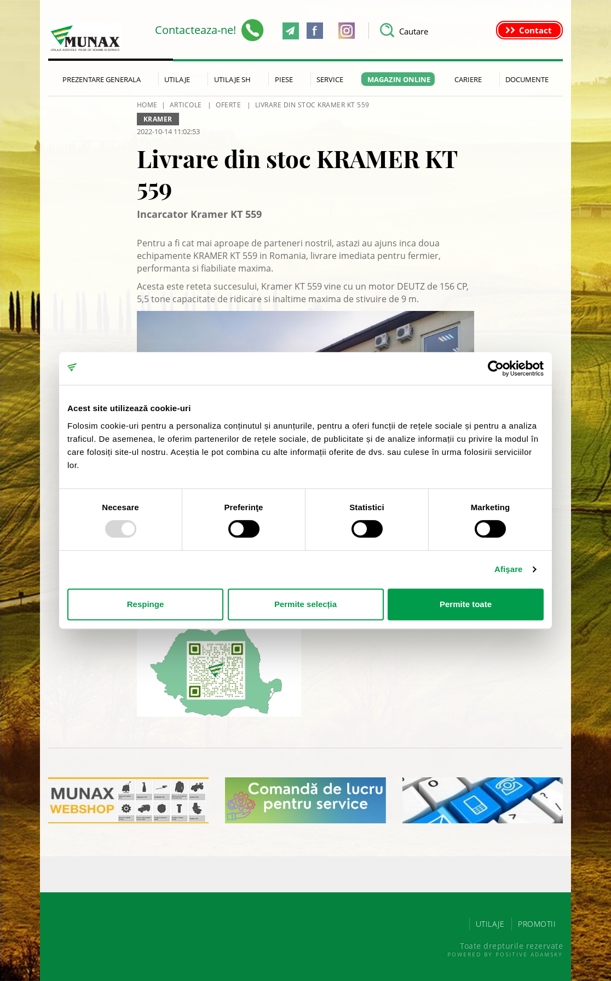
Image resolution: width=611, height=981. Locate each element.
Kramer (157, 119)
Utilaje (177, 79)
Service (329, 79)
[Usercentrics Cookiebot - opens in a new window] (496, 368)
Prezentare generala (101, 79)
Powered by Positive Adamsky (505, 954)
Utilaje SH (232, 79)
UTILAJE (490, 924)
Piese (284, 79)
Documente (527, 79)
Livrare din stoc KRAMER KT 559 (312, 104)
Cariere (468, 79)
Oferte (228, 104)
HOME (147, 104)
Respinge (145, 604)
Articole (186, 104)
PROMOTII (537, 924)
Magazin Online (398, 79)
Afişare (508, 569)
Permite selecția (305, 604)
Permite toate (466, 604)
